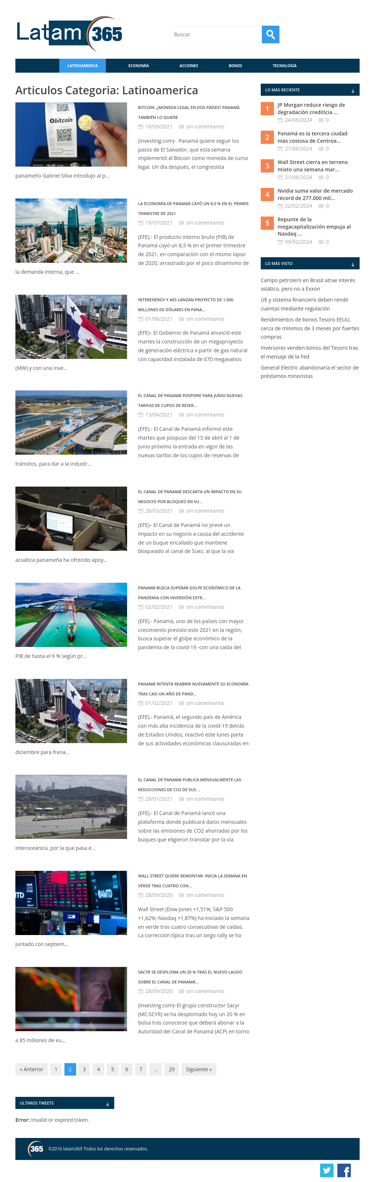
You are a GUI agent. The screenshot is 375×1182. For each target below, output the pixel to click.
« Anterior (31, 1069)
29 (172, 1069)
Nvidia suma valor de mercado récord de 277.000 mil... (315, 194)
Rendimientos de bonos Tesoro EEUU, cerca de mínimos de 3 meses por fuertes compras (310, 328)
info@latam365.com (233, 1171)
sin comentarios (205, 126)
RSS (331, 34)
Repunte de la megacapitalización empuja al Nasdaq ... (314, 226)
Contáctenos (351, 34)
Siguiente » (199, 1069)
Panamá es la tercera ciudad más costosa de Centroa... (313, 137)
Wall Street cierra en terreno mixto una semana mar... (313, 166)
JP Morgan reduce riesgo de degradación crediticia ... (311, 108)
